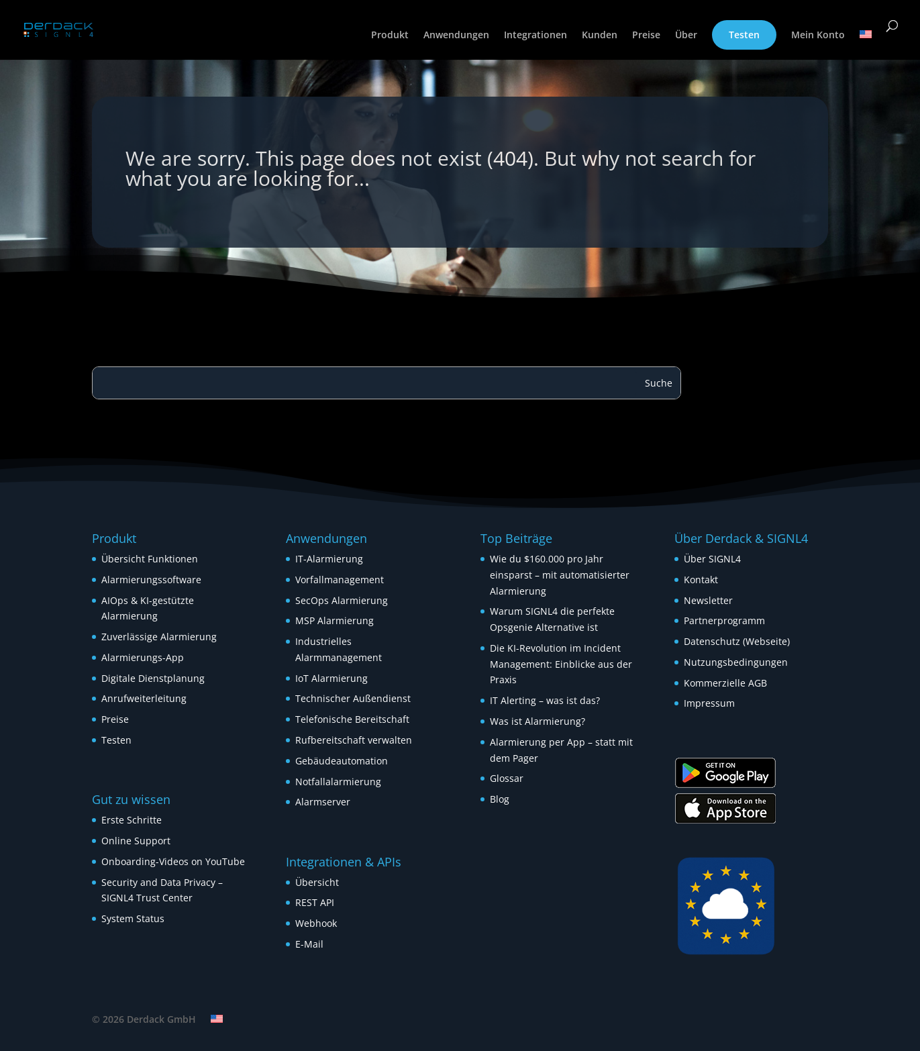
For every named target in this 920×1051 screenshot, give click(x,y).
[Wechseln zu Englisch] (866, 45)
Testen (744, 34)
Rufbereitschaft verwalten (353, 740)
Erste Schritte (131, 819)
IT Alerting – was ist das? (545, 700)
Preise (646, 35)
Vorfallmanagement (339, 579)
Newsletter (708, 600)
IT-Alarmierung (329, 558)
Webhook (316, 923)
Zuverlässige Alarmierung (159, 636)
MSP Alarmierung (334, 620)
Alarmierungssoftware (151, 579)
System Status (132, 918)
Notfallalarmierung (338, 781)
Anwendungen (456, 35)
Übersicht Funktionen (149, 558)
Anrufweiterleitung (144, 698)
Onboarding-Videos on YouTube (173, 861)
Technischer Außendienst (353, 698)
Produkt (390, 35)
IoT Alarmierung (331, 678)
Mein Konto (818, 35)
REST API (314, 902)
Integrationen (535, 35)
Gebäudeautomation (341, 760)
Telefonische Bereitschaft (352, 719)
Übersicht (317, 882)
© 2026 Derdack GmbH (144, 1019)
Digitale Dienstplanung (153, 678)
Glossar (506, 778)
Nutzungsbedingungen (736, 662)
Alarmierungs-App (142, 657)
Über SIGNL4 (712, 558)
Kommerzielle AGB (725, 683)
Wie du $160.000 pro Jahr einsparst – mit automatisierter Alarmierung (559, 574)
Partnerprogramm (724, 620)
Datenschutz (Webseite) (737, 641)
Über (686, 35)
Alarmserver (322, 801)
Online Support (135, 840)
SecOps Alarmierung (341, 600)
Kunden (599, 35)
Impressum (709, 703)
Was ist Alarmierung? (537, 721)
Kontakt (701, 579)
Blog (499, 799)
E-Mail (309, 944)
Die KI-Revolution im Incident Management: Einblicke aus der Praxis (561, 664)
